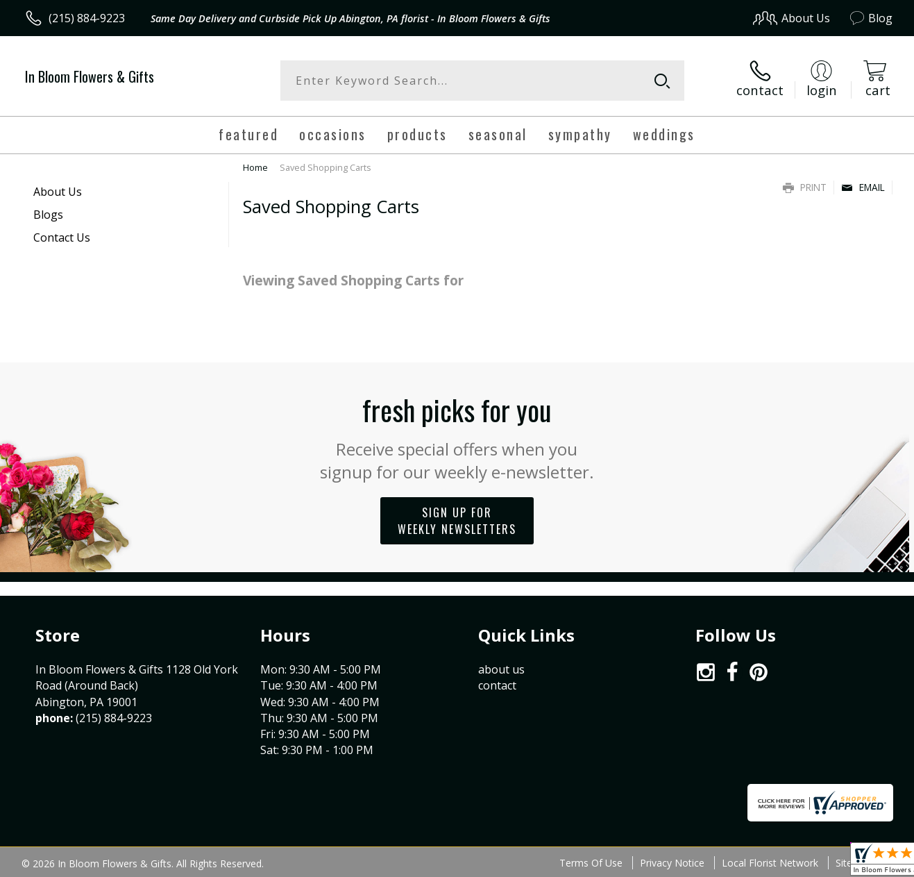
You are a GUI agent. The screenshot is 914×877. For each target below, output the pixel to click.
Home (255, 167)
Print (805, 187)
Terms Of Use (591, 862)
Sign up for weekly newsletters (457, 520)
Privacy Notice (672, 862)
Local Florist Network (770, 862)
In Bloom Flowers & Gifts (89, 76)
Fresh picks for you (457, 436)
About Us (57, 191)
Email (863, 187)
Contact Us (61, 237)
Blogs (48, 214)
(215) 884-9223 (87, 18)
